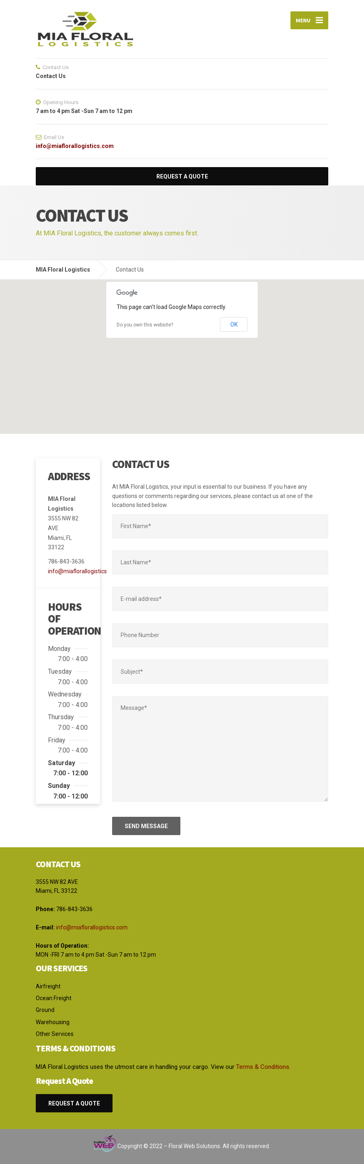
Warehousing (52, 1022)
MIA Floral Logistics (63, 269)
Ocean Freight (54, 998)
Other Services (55, 1034)
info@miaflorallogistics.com (75, 146)
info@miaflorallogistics (77, 571)
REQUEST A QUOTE (182, 176)
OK (234, 324)
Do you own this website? (145, 325)
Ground (45, 1010)
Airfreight (48, 986)
